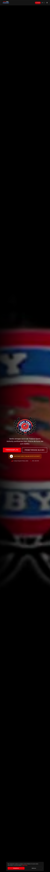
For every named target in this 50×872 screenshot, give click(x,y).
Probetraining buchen (34, 450)
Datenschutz (24, 865)
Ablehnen (34, 868)
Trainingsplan (11, 450)
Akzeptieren (16, 868)
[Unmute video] (38, 3)
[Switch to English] (43, 2)
